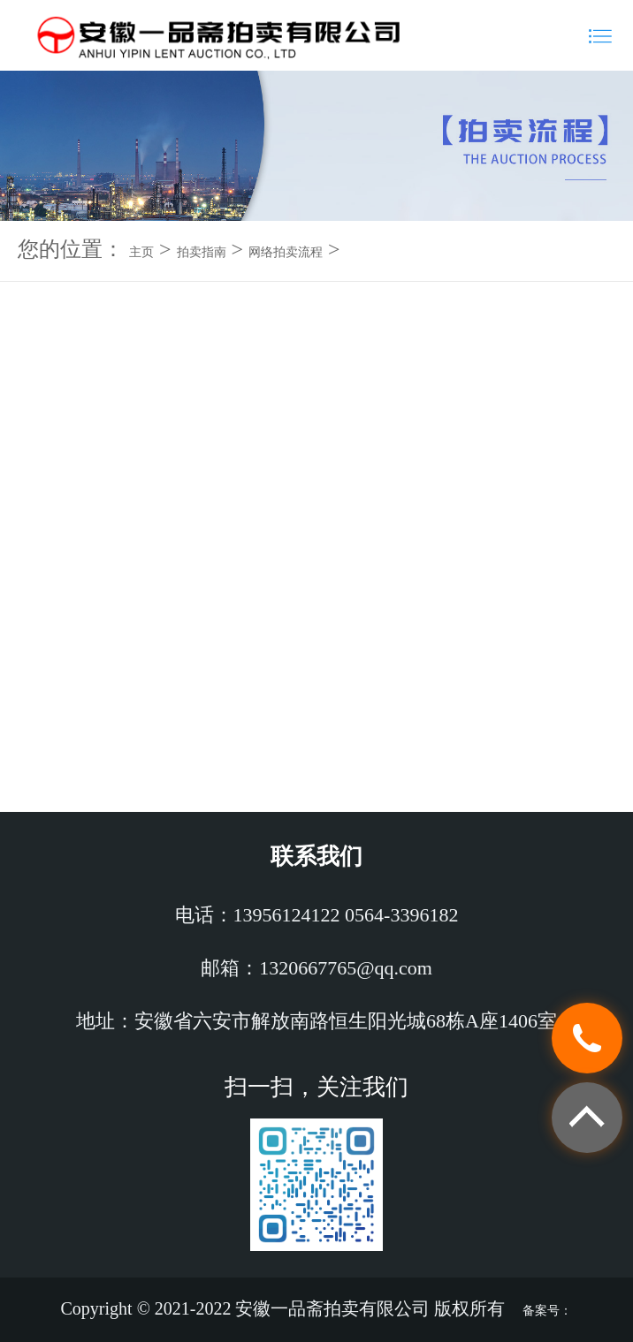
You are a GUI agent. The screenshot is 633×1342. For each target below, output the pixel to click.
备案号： (547, 1310)
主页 (141, 252)
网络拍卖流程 (285, 252)
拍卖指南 (201, 252)
